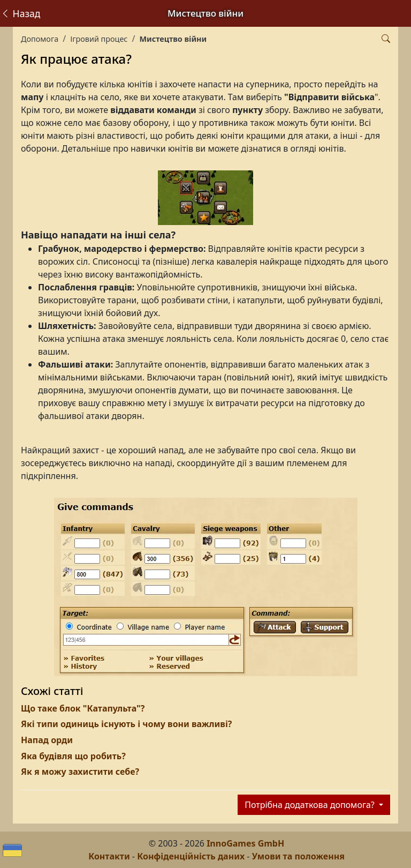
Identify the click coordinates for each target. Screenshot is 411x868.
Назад (20, 13)
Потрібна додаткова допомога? (311, 805)
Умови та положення (298, 856)
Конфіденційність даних (191, 856)
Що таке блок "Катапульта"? (82, 708)
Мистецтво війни (173, 39)
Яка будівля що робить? (73, 756)
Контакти (109, 856)
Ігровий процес (98, 39)
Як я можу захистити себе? (80, 771)
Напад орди (47, 740)
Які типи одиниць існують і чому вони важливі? (126, 724)
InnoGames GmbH (245, 843)
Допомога (39, 39)
